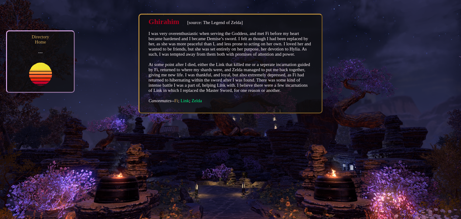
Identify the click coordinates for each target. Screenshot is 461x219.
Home (40, 42)
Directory (40, 36)
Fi (176, 100)
